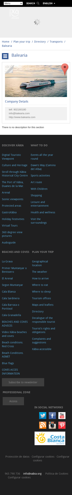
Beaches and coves (15, 252)
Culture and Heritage (14, 165)
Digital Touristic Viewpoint (11, 156)
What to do (39, 145)
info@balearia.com (19, 113)
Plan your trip (21, 41)
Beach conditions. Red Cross (12, 344)
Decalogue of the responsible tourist (43, 320)
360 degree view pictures (12, 234)
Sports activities (40, 175)
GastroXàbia (9, 212)
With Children (39, 189)
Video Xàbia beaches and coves (14, 334)
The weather (39, 271)
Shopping (36, 195)
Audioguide (9, 242)
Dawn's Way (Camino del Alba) (43, 167)
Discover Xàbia (13, 145)
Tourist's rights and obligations (43, 330)
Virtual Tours (9, 225)
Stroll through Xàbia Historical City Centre (15, 173)
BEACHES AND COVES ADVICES (15, 323)
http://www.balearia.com (22, 117)
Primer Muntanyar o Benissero (14, 270)
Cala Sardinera (10, 298)
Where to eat (40, 285)
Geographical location (40, 263)
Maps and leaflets (42, 305)
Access (13, 401)
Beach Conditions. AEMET (13, 354)
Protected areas (11, 205)
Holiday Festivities (13, 219)
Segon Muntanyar (12, 285)
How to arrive (40, 278)
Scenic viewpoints (12, 199)
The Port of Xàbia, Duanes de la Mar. (13, 184)
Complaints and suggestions (41, 340)
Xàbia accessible (41, 349)
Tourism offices (41, 298)
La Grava (7, 261)
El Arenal (7, 278)
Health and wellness (43, 212)
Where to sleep (41, 291)
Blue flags (8, 363)
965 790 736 (12, 473)
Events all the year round (42, 156)
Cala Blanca (9, 291)
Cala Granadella (11, 315)
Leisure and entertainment (40, 204)
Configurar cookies (43, 456)
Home (5, 41)
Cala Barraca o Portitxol (10, 306)
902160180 (20, 109)
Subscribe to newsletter (23, 382)
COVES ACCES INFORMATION (11, 371)
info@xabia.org (32, 473)
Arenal (6, 192)
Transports (56, 41)
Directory (40, 41)
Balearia (7, 46)
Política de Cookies (56, 473)
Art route (36, 182)
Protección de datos (17, 456)
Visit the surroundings (39, 221)
